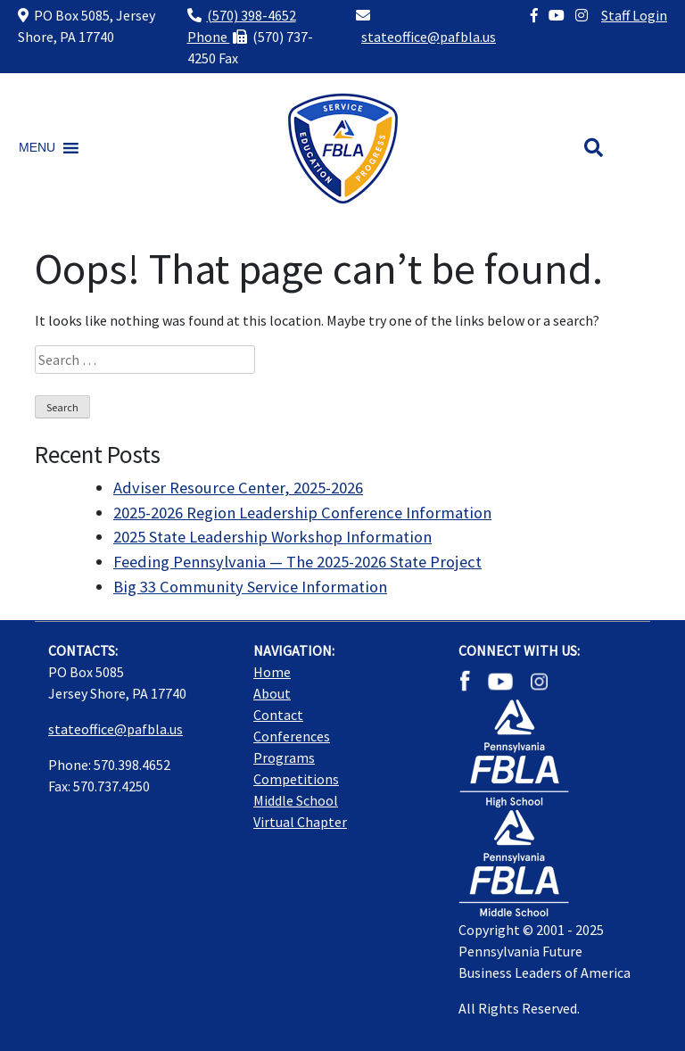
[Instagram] (581, 15)
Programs (284, 757)
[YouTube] (557, 15)
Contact (278, 715)
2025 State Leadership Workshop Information (272, 536)
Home (272, 672)
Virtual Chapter (300, 822)
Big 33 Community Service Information (250, 586)
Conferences (291, 736)
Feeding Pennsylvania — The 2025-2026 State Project (297, 561)
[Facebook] (534, 15)
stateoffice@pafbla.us (428, 37)
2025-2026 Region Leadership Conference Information (302, 512)
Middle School (295, 800)
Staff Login (634, 15)
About (272, 693)
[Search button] (593, 148)
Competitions (296, 779)
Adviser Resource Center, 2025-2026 (238, 487)
